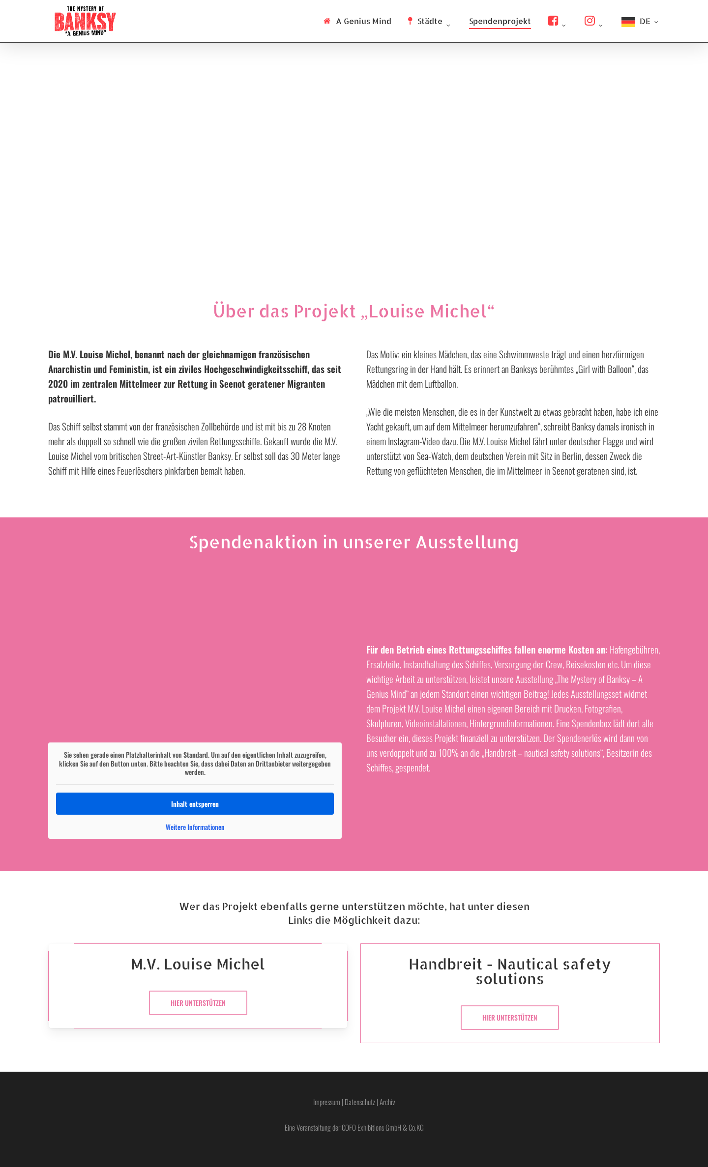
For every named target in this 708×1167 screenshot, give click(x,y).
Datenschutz (360, 1101)
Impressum (326, 1101)
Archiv (387, 1101)
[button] (198, 1003)
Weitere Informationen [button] (194, 826)
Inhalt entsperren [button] (195, 803)
